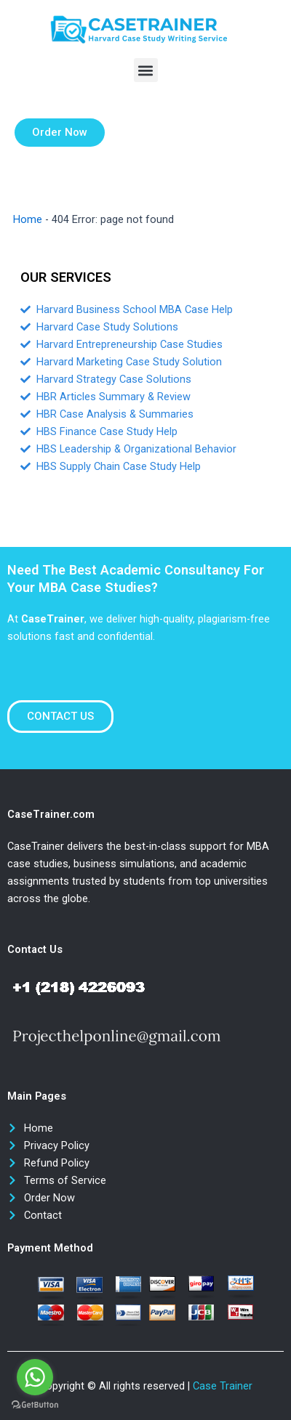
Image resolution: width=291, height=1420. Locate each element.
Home (27, 219)
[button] (146, 70)
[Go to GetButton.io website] (35, 1405)
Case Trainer (222, 1385)
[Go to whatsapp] (35, 1377)
